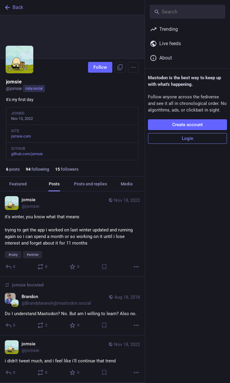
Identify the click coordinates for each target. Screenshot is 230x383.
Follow (100, 67)
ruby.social (34, 88)
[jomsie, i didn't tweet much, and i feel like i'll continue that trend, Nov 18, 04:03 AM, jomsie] (72, 359)
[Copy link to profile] (120, 67)
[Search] (187, 12)
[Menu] (133, 67)
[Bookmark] (104, 266)
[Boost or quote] (43, 266)
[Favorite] (75, 266)
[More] (136, 266)
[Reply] (10, 266)
